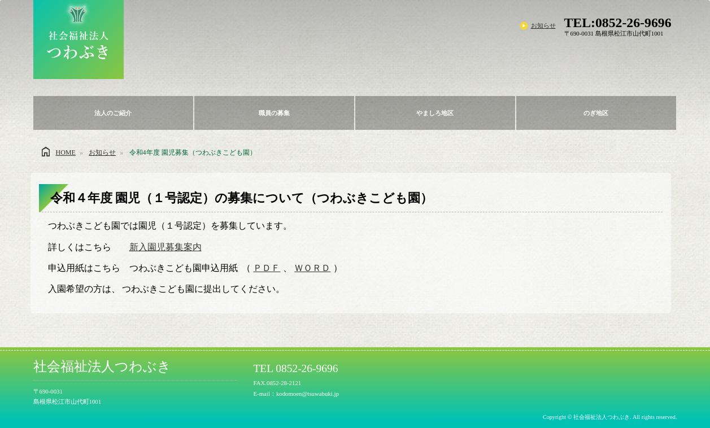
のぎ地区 (595, 113)
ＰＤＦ (266, 268)
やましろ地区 (435, 113)
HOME (66, 152)
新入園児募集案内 (165, 247)
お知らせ (543, 25)
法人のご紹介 (113, 113)
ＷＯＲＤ (312, 268)
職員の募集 (274, 113)
